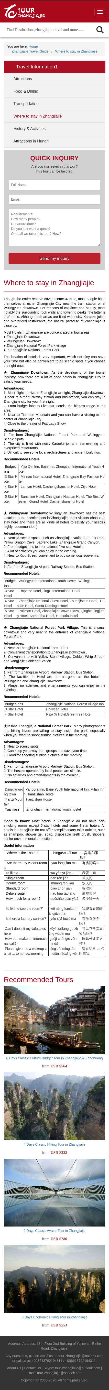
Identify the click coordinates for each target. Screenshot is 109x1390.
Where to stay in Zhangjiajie (76, 51)
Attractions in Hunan (31, 141)
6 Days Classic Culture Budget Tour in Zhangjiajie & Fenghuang (54, 1058)
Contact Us (32, 1368)
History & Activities (29, 129)
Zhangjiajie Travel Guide (30, 51)
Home (33, 46)
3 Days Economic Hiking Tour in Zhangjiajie (54, 1317)
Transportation (26, 104)
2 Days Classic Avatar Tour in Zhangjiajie (54, 1231)
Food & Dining (25, 91)
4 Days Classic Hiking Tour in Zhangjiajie (55, 1144)
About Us (14, 1368)
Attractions (22, 79)
